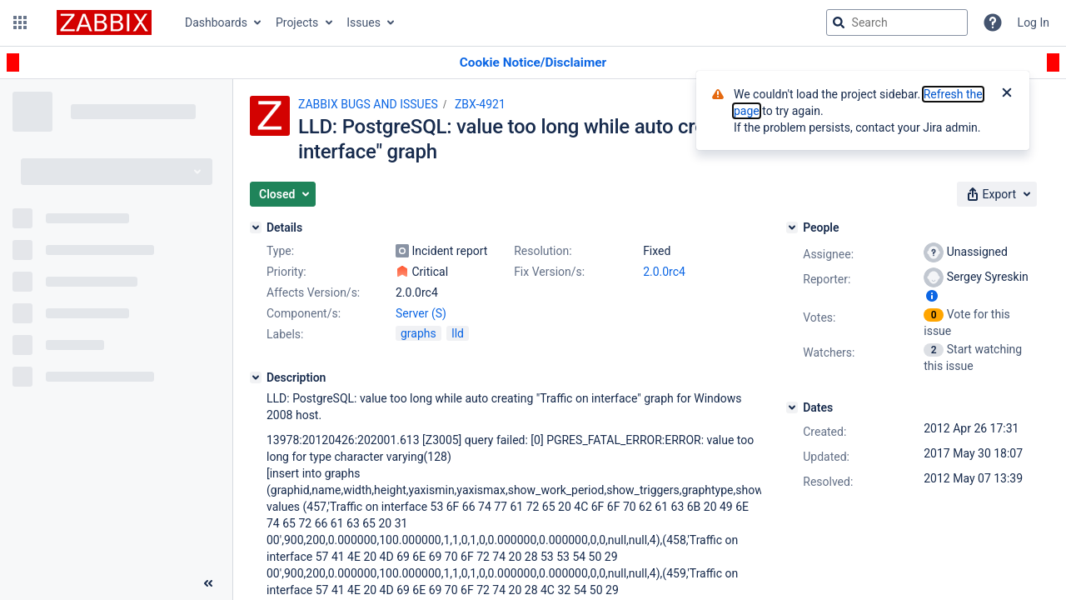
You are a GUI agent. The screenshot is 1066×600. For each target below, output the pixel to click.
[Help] (992, 22)
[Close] (1007, 94)
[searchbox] (897, 22)
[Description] (256, 377)
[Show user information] (932, 295)
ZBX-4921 (480, 104)
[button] (20, 22)
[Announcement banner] (533, 63)
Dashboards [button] (216, 22)
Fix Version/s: (549, 271)
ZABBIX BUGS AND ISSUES (368, 104)
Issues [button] (363, 22)
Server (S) (421, 313)
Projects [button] (297, 22)
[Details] (256, 227)
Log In (1033, 22)
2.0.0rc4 (664, 271)
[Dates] (792, 407)
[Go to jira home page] (104, 22)
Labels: (284, 334)
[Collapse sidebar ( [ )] (208, 583)
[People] (792, 227)
